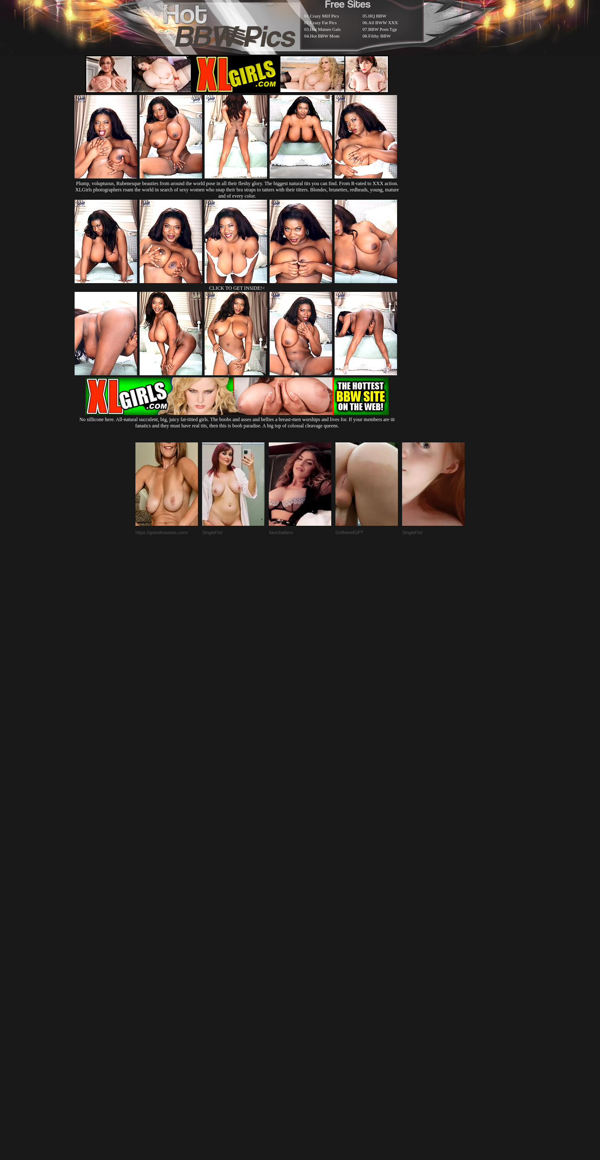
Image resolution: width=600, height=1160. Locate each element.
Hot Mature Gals (325, 29)
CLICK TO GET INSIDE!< (237, 288)
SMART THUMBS (315, 957)
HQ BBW (377, 15)
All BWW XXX (383, 22)
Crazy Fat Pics (323, 22)
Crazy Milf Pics (324, 15)
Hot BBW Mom (325, 35)
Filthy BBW (379, 35)
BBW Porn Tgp (382, 29)
